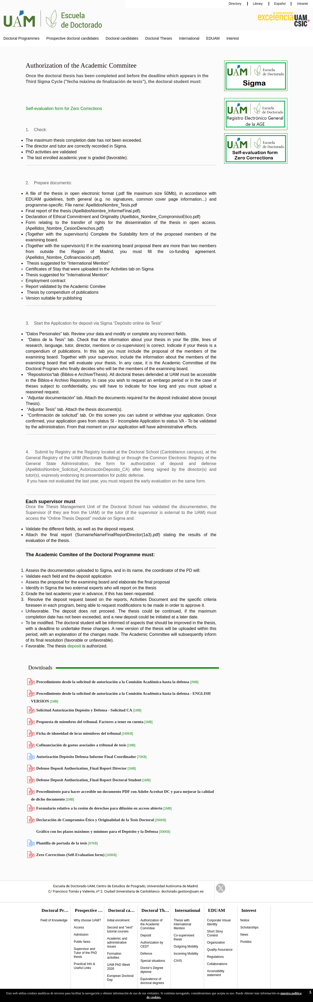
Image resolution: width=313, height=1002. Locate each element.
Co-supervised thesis (184, 937)
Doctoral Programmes (21, 38)
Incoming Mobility (186, 953)
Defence (146, 953)
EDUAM (213, 38)
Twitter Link (220, 888)
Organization (216, 942)
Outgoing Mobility (186, 946)
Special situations (152, 961)
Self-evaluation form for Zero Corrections (64, 108)
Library (258, 4)
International (189, 38)
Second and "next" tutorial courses (120, 929)
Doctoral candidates (122, 38)
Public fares (82, 942)
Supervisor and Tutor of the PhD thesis (85, 953)
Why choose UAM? (87, 920)
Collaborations (217, 964)
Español (280, 4)
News (244, 934)
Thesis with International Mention (182, 924)
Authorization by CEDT (151, 944)
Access (79, 927)
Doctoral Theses (158, 38)
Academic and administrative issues (117, 942)
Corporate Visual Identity (219, 922)
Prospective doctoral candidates (72, 38)
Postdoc (246, 942)
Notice (244, 920)
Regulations (215, 957)
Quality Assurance (220, 950)
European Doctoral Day (120, 978)
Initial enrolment (118, 920)
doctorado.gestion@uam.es (182, 891)
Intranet (302, 4)
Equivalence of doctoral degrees (152, 981)
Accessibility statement (215, 973)
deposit (74, 646)
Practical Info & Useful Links (84, 966)
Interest (233, 38)
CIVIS (178, 961)
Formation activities (114, 955)
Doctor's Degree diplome (151, 970)
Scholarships (249, 927)
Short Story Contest (215, 933)
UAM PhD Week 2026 (118, 967)
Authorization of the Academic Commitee (151, 924)
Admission (81, 934)
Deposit (145, 935)
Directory (235, 4)
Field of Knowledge (53, 920)
